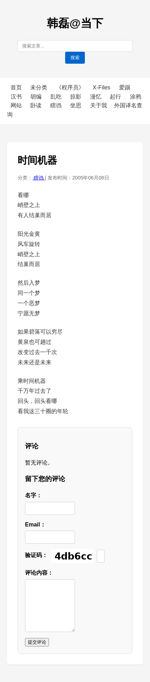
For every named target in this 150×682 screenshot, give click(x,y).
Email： (35, 525)
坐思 (76, 105)
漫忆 (96, 97)
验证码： (36, 555)
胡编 (36, 97)
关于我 (98, 105)
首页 (16, 87)
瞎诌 (56, 105)
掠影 (76, 97)
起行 (116, 97)
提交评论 (37, 642)
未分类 (39, 87)
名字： (33, 495)
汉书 (17, 97)
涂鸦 (135, 97)
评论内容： (39, 573)
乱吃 (56, 97)
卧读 (36, 105)
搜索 (75, 57)
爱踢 (124, 87)
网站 (17, 105)
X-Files (102, 87)
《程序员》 (71, 87)
